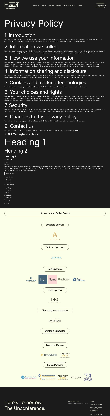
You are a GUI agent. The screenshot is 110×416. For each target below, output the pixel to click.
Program (43, 5)
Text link (7, 192)
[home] (12, 5)
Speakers (51, 5)
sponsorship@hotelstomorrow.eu (78, 403)
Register (100, 5)
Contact (80, 5)
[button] (36, 6)
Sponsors (58, 5)
